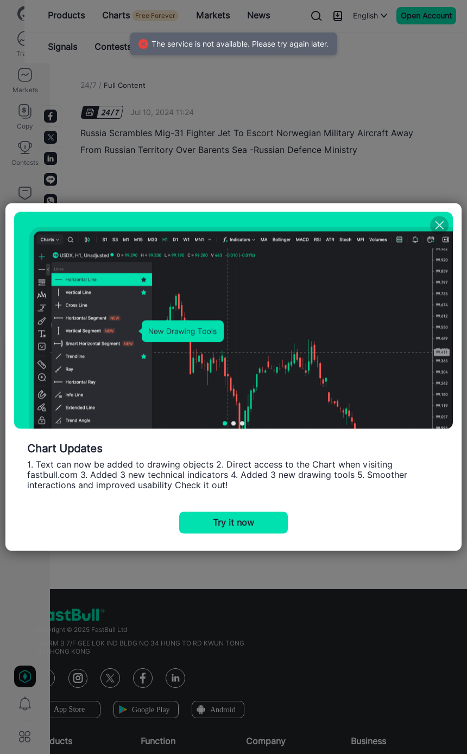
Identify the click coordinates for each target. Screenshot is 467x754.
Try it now (233, 522)
